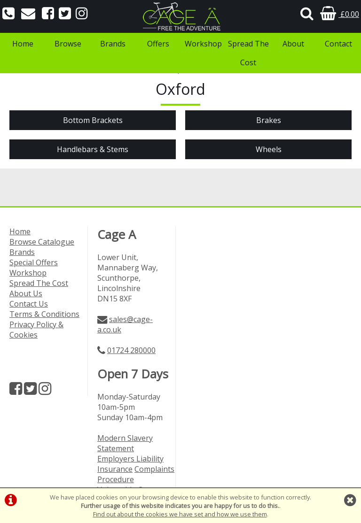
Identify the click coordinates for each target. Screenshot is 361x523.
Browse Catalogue (41, 242)
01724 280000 (131, 350)
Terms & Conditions (44, 314)
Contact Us (28, 304)
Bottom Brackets (93, 120)
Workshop (203, 43)
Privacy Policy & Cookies (36, 329)
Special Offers (33, 262)
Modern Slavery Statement (125, 443)
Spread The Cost (248, 53)
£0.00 (339, 14)
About (293, 43)
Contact (338, 43)
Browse (68, 43)
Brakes (268, 120)
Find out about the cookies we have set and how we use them (180, 514)
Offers (158, 43)
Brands (113, 43)
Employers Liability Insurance (130, 464)
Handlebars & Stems (92, 149)
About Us (25, 293)
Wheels (269, 149)
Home (22, 43)
